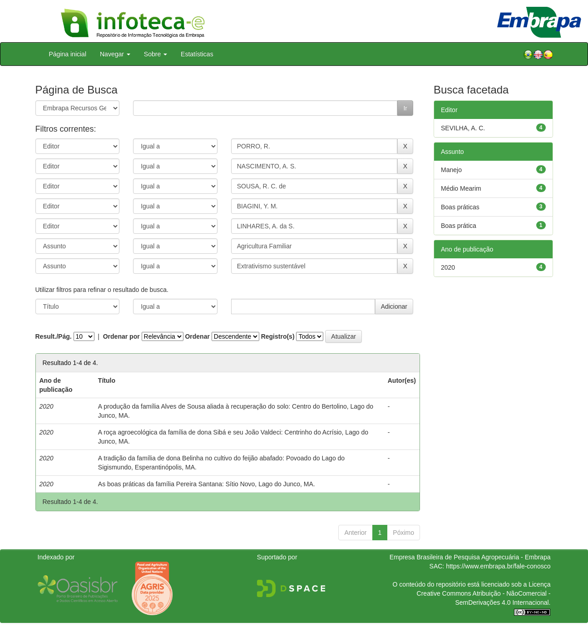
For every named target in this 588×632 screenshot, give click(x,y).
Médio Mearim (461, 188)
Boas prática (458, 225)
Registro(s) (278, 336)
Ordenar (197, 336)
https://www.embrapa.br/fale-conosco (498, 566)
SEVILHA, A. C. (463, 128)
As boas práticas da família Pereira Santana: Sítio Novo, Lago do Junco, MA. (206, 484)
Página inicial (68, 54)
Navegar (115, 54)
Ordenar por (121, 336)
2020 (448, 267)
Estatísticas (197, 54)
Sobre (155, 54)
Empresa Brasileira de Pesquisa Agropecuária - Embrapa (470, 557)
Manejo (451, 169)
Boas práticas (460, 207)
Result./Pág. (53, 336)
